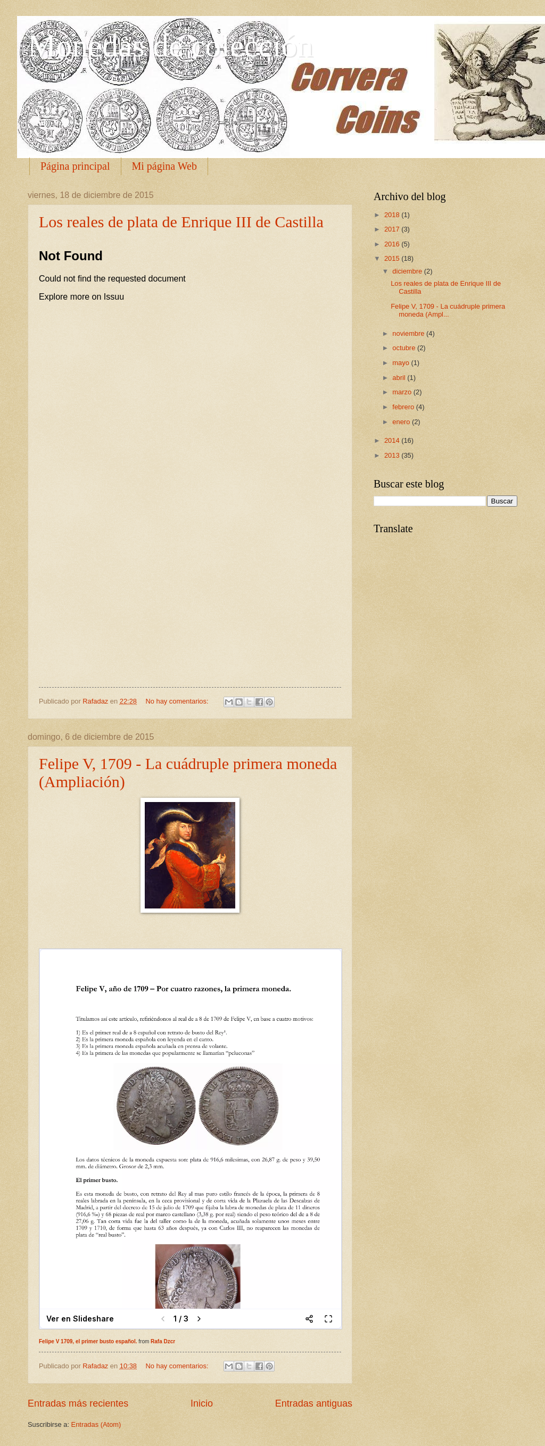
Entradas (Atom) (96, 1424)
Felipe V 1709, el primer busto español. (88, 1341)
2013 (392, 455)
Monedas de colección (170, 45)
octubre (404, 348)
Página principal (75, 166)
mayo (401, 363)
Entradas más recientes (78, 1403)
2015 (392, 258)
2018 (392, 215)
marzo (402, 392)
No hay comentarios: (177, 701)
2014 (392, 440)
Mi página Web (164, 166)
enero (402, 422)
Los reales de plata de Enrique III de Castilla (181, 221)
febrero (404, 407)
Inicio (202, 1403)
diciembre (408, 271)
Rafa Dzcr (163, 1341)
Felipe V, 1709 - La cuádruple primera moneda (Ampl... (448, 310)
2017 (392, 229)
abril (399, 378)
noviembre (409, 333)
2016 (392, 244)
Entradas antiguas (313, 1403)
